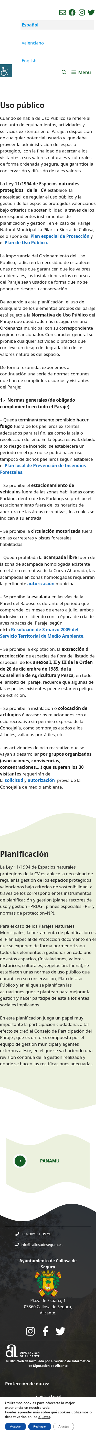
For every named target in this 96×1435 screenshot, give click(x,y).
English (29, 61)
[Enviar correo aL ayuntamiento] (62, 12)
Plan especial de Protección (59, 236)
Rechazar (39, 1426)
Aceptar (15, 1426)
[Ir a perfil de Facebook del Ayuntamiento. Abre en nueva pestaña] (72, 12)
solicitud (14, 780)
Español (30, 25)
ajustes (44, 1417)
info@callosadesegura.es (41, 1244)
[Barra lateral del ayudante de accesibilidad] (6, 70)
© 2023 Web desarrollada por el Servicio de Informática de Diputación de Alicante (48, 1363)
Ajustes (63, 1426)
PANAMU (50, 1161)
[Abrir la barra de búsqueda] (64, 72)
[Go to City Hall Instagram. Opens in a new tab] (30, 1331)
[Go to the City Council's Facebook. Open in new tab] (45, 1331)
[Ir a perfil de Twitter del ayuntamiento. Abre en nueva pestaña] (91, 12)
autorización (41, 583)
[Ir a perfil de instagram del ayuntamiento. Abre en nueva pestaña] (82, 12)
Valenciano (33, 43)
